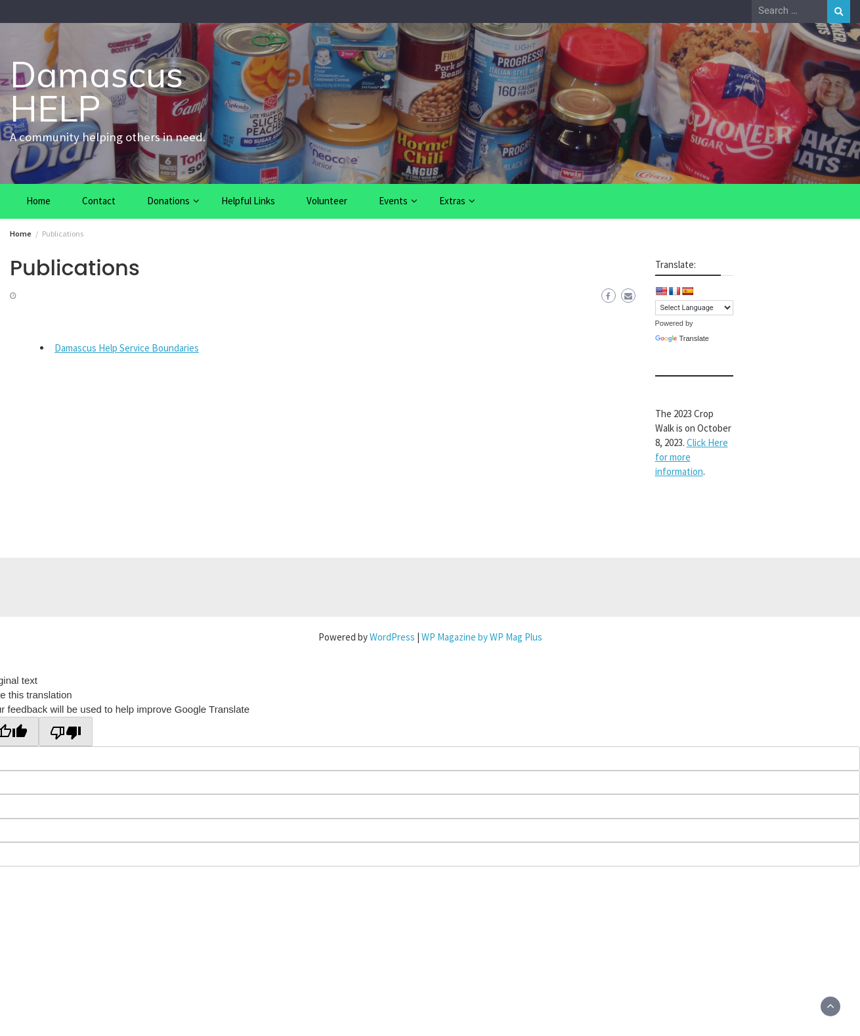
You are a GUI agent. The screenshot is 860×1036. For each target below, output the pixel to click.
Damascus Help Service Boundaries (126, 348)
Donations (168, 200)
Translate (682, 338)
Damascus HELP (96, 91)
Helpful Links (248, 200)
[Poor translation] (66, 731)
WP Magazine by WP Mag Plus (481, 637)
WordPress (392, 637)
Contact (99, 200)
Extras (452, 200)
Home (38, 200)
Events (393, 200)
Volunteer (327, 200)
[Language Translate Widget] (694, 307)
